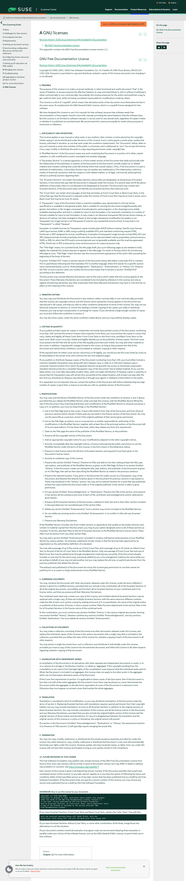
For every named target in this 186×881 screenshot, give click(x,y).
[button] (9, 869)
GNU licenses (74, 18)
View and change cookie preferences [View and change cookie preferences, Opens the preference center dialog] (115, 868)
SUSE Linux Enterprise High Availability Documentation (26, 18)
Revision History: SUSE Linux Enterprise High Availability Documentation (73, 39)
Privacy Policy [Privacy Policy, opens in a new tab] (35, 871)
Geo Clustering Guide (57, 18)
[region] (79, 869)
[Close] (144, 866)
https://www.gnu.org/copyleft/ (83, 766)
